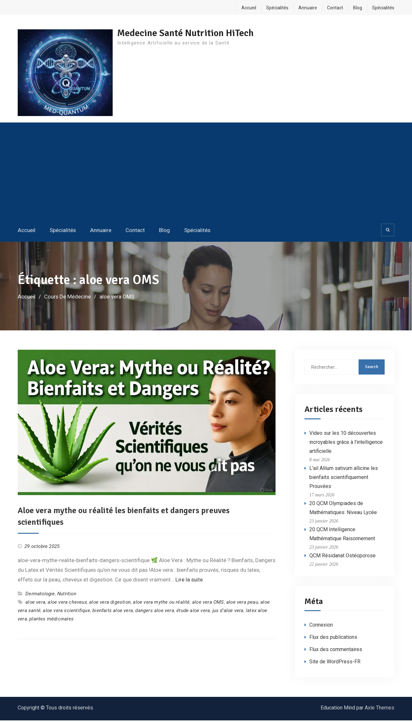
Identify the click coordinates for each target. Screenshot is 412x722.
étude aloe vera (193, 612)
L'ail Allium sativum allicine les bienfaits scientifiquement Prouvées (343, 478)
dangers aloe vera (154, 612)
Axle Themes (379, 709)
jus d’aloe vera (228, 612)
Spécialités (277, 7)
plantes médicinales (51, 620)
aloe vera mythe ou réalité (161, 604)
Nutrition (66, 595)
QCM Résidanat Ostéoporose (342, 557)
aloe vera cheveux (67, 604)
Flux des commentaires (335, 651)
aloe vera (35, 604)
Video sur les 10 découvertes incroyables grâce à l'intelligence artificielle (346, 443)
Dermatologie (40, 595)
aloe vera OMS (208, 604)
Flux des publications (333, 639)
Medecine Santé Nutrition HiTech (187, 33)
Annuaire (307, 7)
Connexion (321, 626)
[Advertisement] (206, 174)
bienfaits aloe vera (112, 612)
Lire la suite (189, 581)
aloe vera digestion (110, 604)
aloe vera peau (242, 604)
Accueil (248, 7)
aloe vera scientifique (66, 612)
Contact (335, 7)
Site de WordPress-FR (334, 663)
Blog (357, 7)
